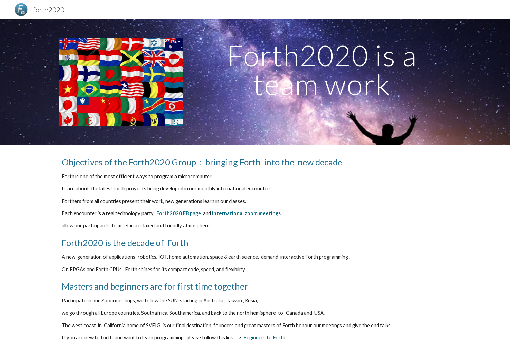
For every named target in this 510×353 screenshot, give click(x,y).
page (195, 213)
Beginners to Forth (264, 337)
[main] (322, 69)
